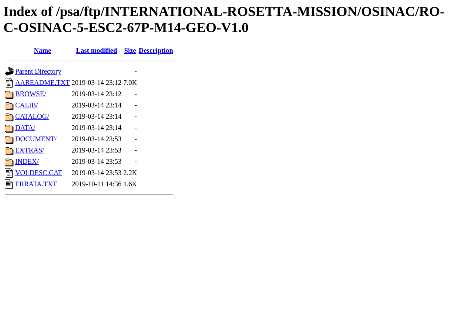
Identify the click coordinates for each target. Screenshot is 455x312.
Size (130, 50)
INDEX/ (27, 161)
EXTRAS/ (29, 150)
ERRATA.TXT (36, 184)
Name (42, 50)
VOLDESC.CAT (38, 172)
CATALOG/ (32, 116)
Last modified (96, 50)
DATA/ (25, 127)
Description (155, 50)
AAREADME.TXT (42, 82)
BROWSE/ (30, 94)
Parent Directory (38, 71)
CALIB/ (26, 105)
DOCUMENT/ (35, 139)
